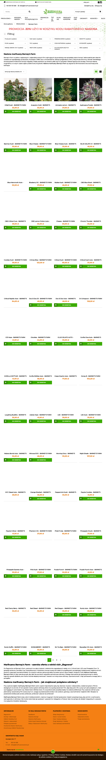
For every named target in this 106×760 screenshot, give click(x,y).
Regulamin (7, 714)
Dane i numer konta (59, 717)
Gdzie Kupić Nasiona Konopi (37, 721)
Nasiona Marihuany (34, 719)
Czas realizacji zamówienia (61, 723)
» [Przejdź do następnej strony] (60, 660)
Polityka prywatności (10, 723)
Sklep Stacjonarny (58, 714)
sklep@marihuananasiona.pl (17, 745)
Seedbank (31, 714)
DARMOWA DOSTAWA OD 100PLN (14, 2)
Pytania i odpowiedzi (10, 721)
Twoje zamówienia (83, 719)
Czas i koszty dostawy (60, 719)
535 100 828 (12, 742)
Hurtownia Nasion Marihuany (13, 726)
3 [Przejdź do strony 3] (56, 660)
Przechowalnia (82, 714)
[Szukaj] (29, 12)
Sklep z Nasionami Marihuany (37, 723)
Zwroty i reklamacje (10, 717)
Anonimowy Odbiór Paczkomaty (14, 728)
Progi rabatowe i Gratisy (60, 721)
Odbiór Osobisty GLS (10, 719)
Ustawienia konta (83, 717)
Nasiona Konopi (33, 717)
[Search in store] (16, 12)
